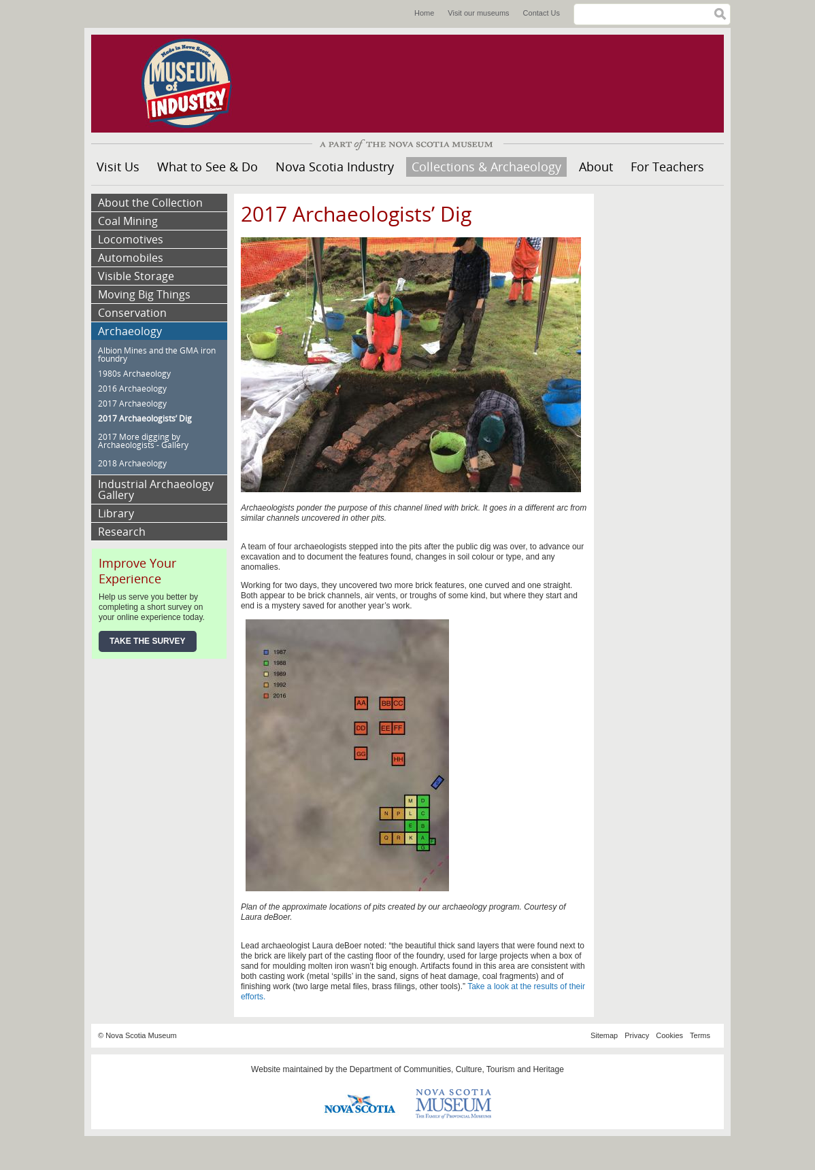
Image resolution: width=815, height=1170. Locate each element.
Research (122, 531)
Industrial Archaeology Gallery (156, 489)
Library (116, 513)
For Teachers (667, 166)
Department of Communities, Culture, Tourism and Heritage (457, 1069)
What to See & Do (207, 166)
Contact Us (541, 13)
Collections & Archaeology (486, 166)
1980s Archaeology (134, 373)
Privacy (637, 1035)
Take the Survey (148, 641)
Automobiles (130, 257)
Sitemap (604, 1035)
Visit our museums (478, 13)
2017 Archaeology (132, 403)
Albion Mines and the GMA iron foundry (157, 354)
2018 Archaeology (132, 463)
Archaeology (130, 331)
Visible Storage (136, 276)
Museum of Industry (193, 84)
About (596, 166)
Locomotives (130, 239)
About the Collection (150, 202)
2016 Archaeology (132, 388)
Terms (700, 1035)
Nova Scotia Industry (335, 166)
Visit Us (118, 166)
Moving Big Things (144, 294)
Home (424, 13)
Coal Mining (128, 220)
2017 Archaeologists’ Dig (145, 418)
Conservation (132, 312)
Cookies (669, 1035)
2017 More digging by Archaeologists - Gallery (143, 441)
